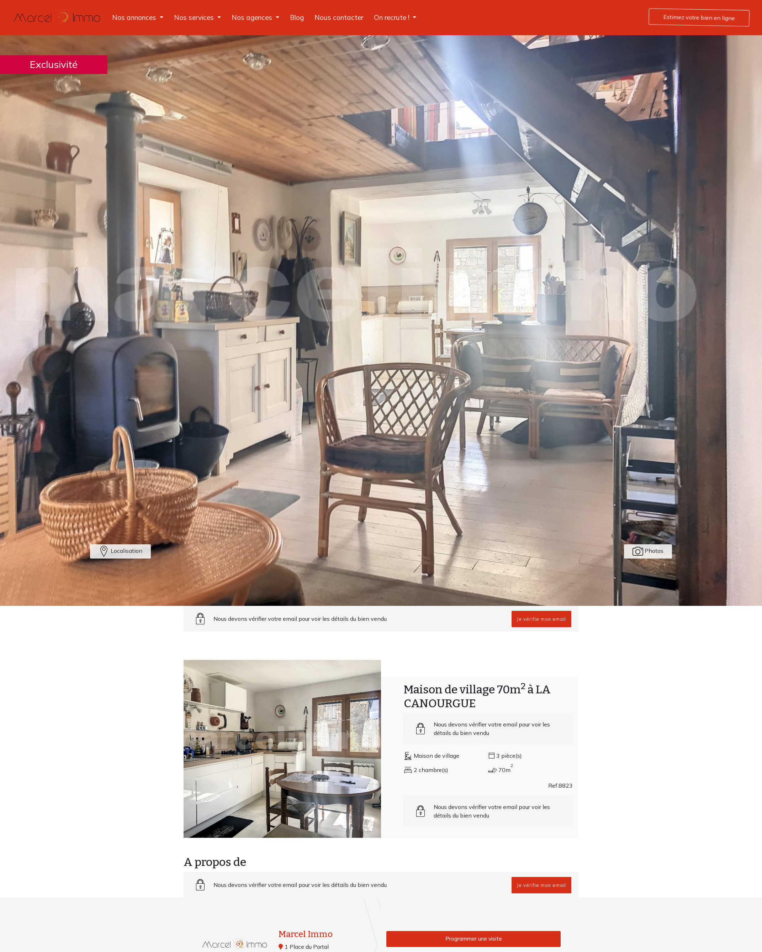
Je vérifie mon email (541, 619)
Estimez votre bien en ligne (699, 17)
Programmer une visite (473, 939)
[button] (137, 17)
